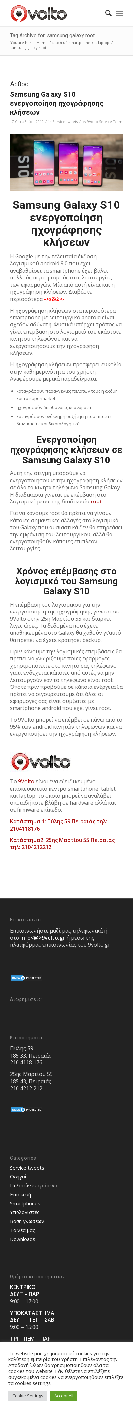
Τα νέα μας (22, 1230)
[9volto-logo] (55, 13)
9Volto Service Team (104, 121)
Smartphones (25, 1203)
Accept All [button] (63, 1396)
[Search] (105, 13)
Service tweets (65, 121)
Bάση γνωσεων (27, 1221)
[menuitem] (105, 13)
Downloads (22, 1239)
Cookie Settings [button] (27, 1396)
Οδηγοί (18, 1176)
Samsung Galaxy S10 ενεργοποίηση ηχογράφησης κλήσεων (56, 104)
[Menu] (119, 13)
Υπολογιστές (25, 1212)
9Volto (26, 781)
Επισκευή (20, 1194)
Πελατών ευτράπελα (33, 1185)
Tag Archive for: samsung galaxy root (52, 35)
